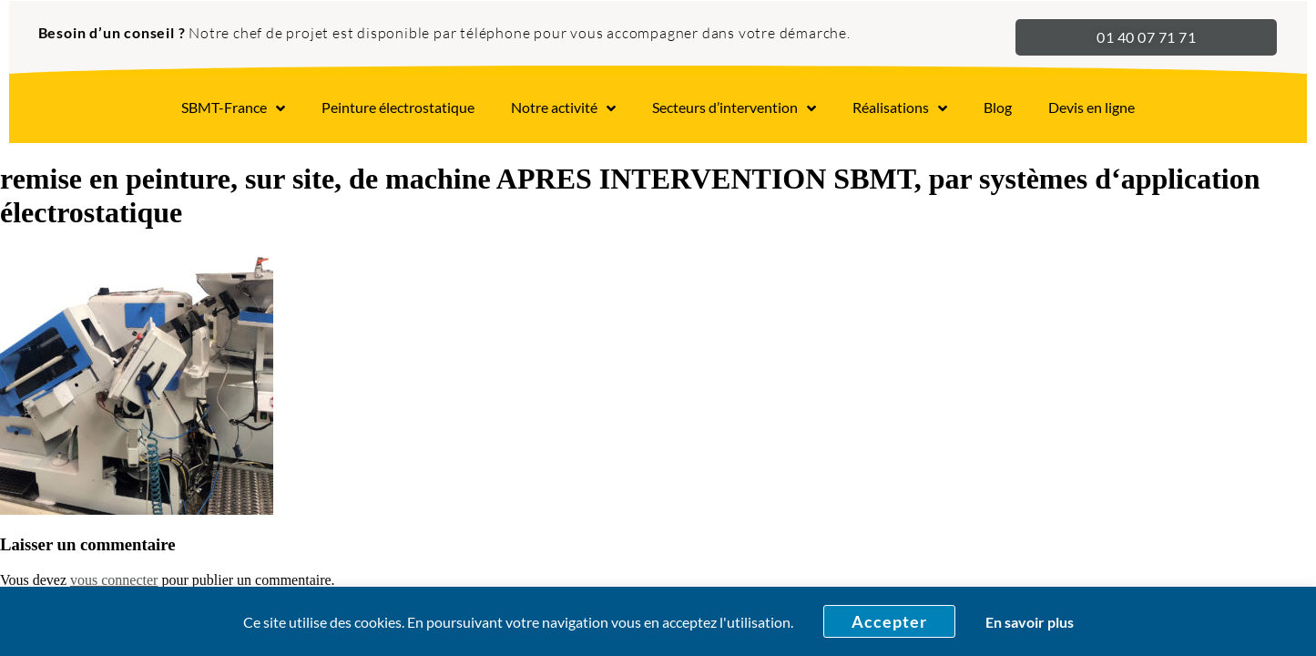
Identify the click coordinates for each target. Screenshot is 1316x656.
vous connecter (114, 580)
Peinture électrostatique (397, 107)
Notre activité (563, 108)
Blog (998, 107)
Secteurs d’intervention (734, 108)
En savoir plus (1029, 621)
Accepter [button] (889, 621)
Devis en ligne (1091, 107)
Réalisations (899, 108)
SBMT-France (233, 108)
